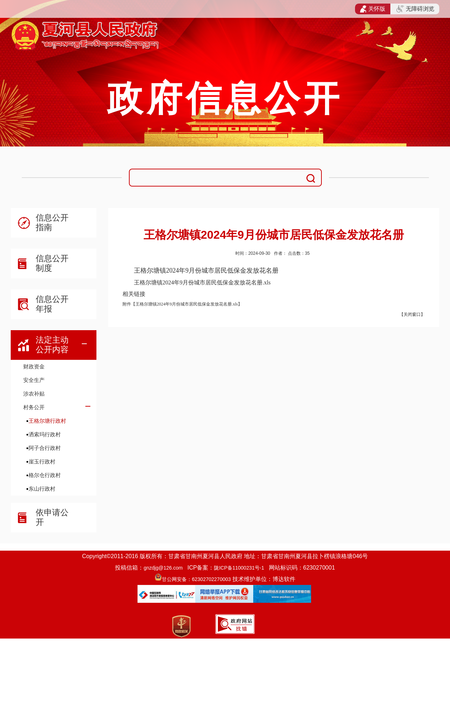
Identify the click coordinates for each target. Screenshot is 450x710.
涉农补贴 (34, 394)
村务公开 (34, 407)
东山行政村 (42, 489)
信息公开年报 (52, 303)
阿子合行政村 (45, 448)
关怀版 (372, 9)
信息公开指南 (52, 222)
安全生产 (34, 380)
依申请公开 (52, 517)
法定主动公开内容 (52, 344)
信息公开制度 (52, 263)
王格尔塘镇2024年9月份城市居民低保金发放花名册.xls (202, 282)
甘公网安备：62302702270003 (196, 579)
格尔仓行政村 (45, 475)
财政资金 (34, 366)
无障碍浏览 (415, 9)
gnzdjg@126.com (163, 568)
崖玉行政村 (42, 461)
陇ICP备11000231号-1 (239, 568)
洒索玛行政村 (45, 434)
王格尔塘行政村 (47, 421)
